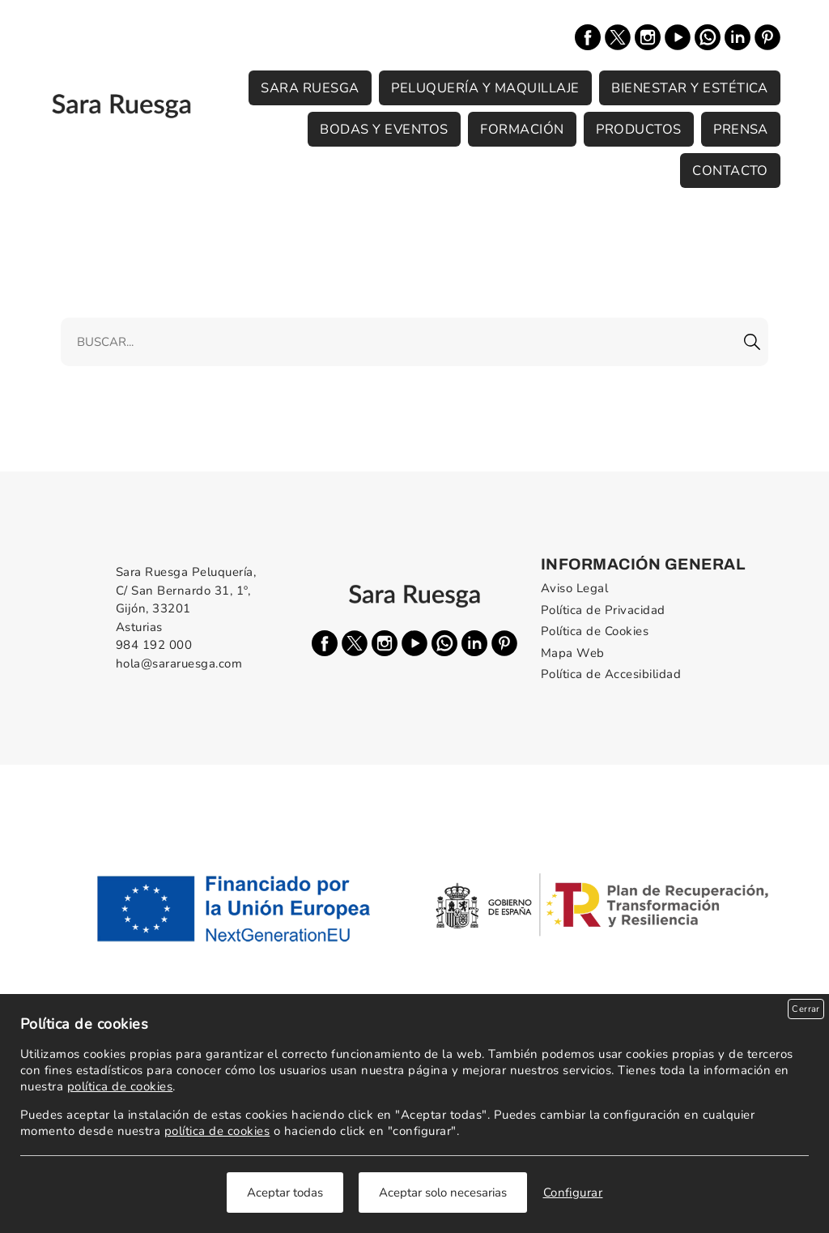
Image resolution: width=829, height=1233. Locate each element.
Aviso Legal (574, 588)
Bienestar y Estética (689, 88)
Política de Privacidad (603, 610)
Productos (638, 129)
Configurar (573, 1192)
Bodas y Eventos (384, 129)
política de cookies (119, 1086)
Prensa (740, 129)
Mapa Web (573, 653)
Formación (521, 129)
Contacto (730, 170)
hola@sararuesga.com (179, 663)
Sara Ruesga (310, 88)
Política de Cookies (594, 631)
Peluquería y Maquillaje (485, 88)
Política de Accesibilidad (611, 674)
